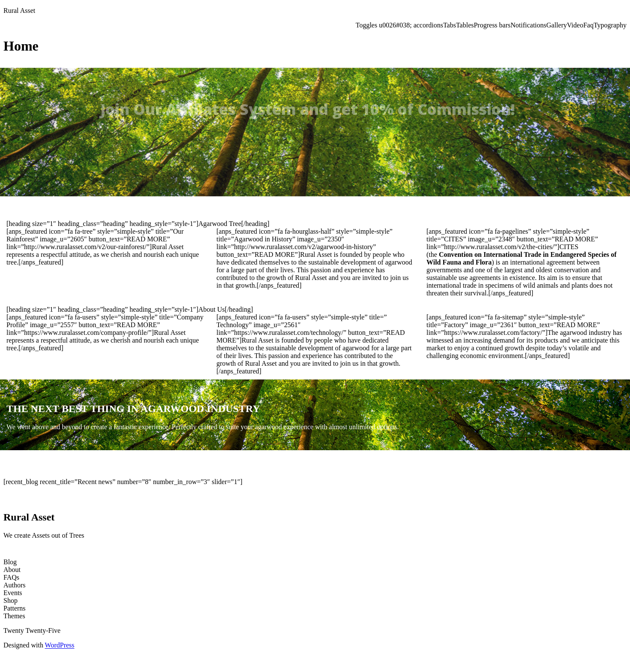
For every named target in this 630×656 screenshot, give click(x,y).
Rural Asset (19, 10)
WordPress (60, 645)
